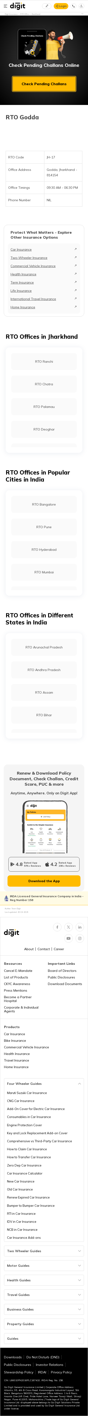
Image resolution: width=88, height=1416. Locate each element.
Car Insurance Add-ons (24, 1237)
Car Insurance (21, 249)
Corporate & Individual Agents (21, 1009)
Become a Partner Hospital (18, 999)
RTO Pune (44, 527)
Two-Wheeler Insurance (29, 258)
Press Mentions (15, 990)
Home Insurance (23, 307)
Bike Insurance (15, 1040)
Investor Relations (49, 1365)
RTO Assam (44, 692)
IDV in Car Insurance (21, 1221)
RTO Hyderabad (44, 549)
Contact (44, 949)
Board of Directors (62, 971)
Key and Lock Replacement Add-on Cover (37, 1133)
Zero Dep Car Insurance (24, 1165)
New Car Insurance (20, 1181)
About (29, 949)
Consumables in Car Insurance (29, 1117)
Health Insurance (23, 274)
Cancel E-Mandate (18, 971)
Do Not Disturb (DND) (43, 1357)
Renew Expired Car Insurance (28, 1197)
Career (59, 949)
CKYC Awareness (17, 984)
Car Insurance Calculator (24, 1173)
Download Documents (65, 984)
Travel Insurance (16, 1060)
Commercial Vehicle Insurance (33, 266)
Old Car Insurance (20, 1189)
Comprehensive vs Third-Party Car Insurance (39, 1141)
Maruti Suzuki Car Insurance (27, 1093)
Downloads (13, 1357)
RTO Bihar (44, 715)
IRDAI (42, 1372)
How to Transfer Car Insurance (29, 1157)
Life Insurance (21, 291)
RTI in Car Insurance (21, 1213)
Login (63, 6)
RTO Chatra (44, 384)
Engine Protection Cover (24, 1125)
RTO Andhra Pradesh (44, 670)
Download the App (44, 881)
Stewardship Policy (18, 1372)
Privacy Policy (61, 1372)
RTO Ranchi (44, 361)
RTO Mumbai (44, 572)
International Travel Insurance (33, 299)
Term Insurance (22, 282)
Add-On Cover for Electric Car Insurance (36, 1109)
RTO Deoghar (44, 429)
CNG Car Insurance (20, 1101)
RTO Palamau (44, 407)
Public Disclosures (61, 977)
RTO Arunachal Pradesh (44, 647)
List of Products (16, 977)
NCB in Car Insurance (22, 1229)
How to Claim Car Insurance (27, 1149)
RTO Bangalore (44, 504)
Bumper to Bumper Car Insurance (31, 1205)
